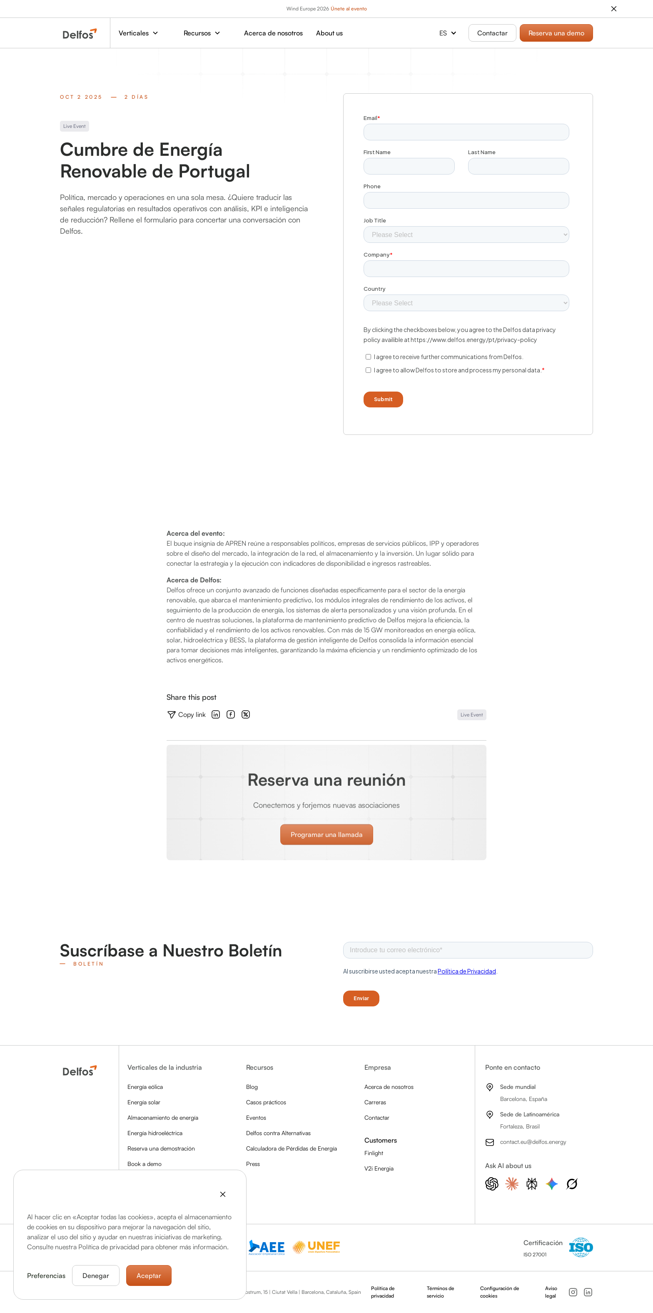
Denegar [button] (95, 1275)
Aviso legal (551, 1292)
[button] (142, 33)
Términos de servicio (440, 1292)
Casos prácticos (266, 1102)
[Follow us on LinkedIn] (588, 1292)
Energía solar (143, 1102)
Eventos (256, 1117)
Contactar (492, 33)
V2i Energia (379, 1168)
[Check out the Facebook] (231, 714)
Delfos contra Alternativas (278, 1132)
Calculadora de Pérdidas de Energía (291, 1148)
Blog (252, 1086)
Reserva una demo (556, 33)
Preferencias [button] (46, 1275)
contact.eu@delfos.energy (533, 1141)
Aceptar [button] (149, 1275)
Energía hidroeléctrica (154, 1132)
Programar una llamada (327, 850)
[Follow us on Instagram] (573, 1292)
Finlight (373, 1152)
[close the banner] (614, 8)
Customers (380, 1140)
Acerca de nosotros (273, 33)
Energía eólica (145, 1086)
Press (253, 1163)
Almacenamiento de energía (162, 1117)
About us (329, 33)
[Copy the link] (186, 714)
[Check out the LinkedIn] (216, 714)
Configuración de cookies (499, 1292)
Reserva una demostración (161, 1148)
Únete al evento (349, 8)
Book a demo (144, 1163)
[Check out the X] (246, 714)
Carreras (375, 1102)
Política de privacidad (383, 1292)
